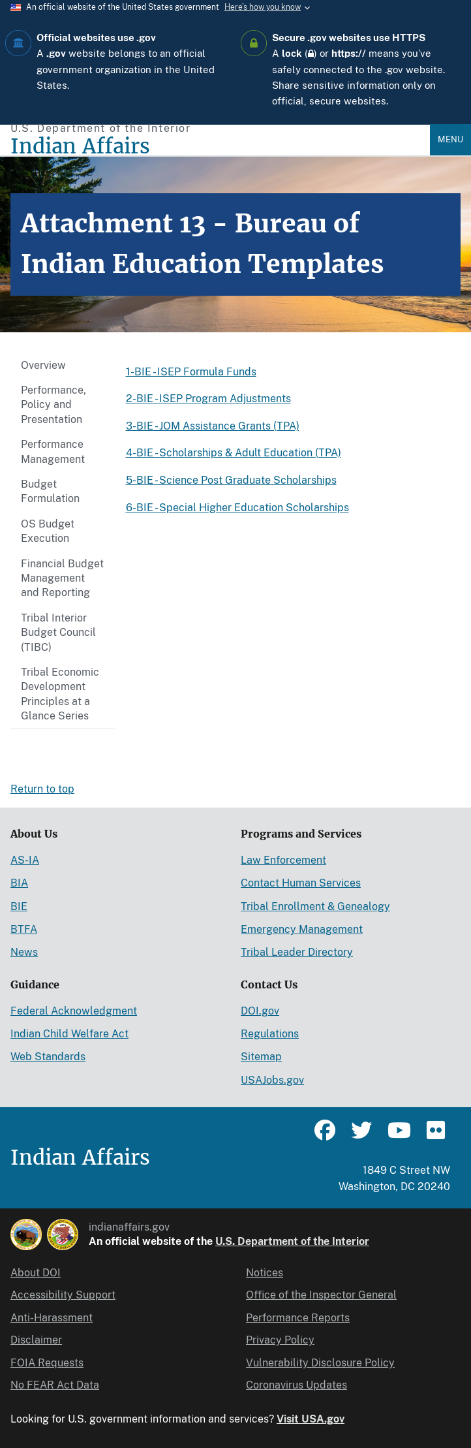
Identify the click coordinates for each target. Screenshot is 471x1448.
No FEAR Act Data (54, 1385)
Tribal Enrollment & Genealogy (315, 906)
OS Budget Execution (47, 531)
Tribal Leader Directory (297, 952)
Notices (264, 1273)
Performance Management (53, 451)
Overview (43, 365)
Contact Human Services (301, 883)
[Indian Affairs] (220, 146)
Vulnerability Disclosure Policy (320, 1363)
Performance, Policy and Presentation (53, 405)
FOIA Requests (47, 1363)
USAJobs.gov (272, 1080)
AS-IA (24, 860)
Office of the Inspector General (321, 1295)
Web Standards (47, 1056)
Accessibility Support (62, 1295)
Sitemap (261, 1056)
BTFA (23, 929)
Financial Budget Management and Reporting (62, 578)
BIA (19, 883)
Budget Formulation (50, 491)
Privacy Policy (280, 1340)
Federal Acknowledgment (73, 1011)
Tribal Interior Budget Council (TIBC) (58, 632)
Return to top (42, 789)
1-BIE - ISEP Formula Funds (191, 372)
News (24, 952)
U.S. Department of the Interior (292, 1241)
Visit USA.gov (310, 1419)
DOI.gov (260, 1011)
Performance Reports (298, 1318)
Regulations (270, 1034)
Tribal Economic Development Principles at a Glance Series (60, 694)
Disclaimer (36, 1340)
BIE (18, 906)
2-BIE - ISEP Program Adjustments (208, 398)
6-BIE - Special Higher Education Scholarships (237, 507)
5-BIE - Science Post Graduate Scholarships (231, 480)
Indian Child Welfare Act (69, 1034)
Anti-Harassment (51, 1318)
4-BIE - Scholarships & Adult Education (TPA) (233, 453)
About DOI (35, 1273)
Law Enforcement (283, 860)
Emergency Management (302, 929)
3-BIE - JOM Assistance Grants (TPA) (212, 426)
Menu (450, 139)
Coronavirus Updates (296, 1385)
